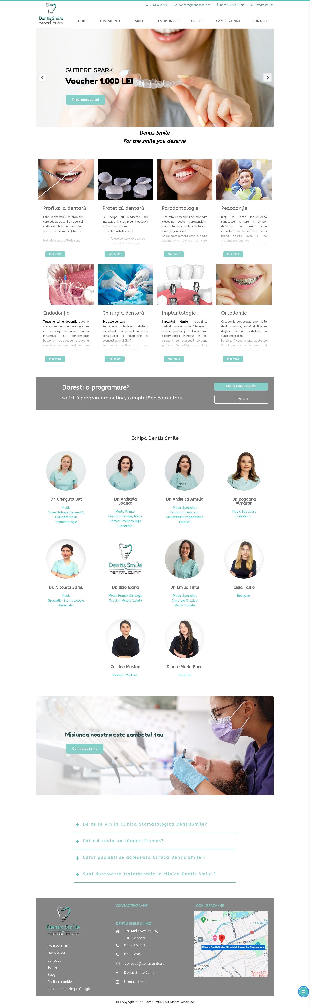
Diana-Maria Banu (185, 667)
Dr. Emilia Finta (184, 588)
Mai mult (55, 254)
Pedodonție (234, 208)
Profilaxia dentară (64, 208)
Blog (51, 974)
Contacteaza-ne (79, 752)
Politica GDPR (58, 946)
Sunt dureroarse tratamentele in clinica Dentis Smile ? (149, 874)
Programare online (241, 386)
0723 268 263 (135, 955)
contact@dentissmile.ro (144, 965)
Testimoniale (167, 21)
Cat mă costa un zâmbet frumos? (123, 841)
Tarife (52, 967)
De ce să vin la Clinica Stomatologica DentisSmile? (145, 824)
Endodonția (56, 313)
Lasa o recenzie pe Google (69, 989)
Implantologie (179, 313)
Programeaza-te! (80, 100)
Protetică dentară (123, 208)
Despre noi (56, 953)
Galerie (197, 21)
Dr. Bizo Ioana (125, 588)
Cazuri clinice (228, 21)
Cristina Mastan (125, 667)
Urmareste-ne (135, 985)
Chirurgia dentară (123, 313)
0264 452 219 (136, 945)
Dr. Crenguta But (66, 499)
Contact (260, 21)
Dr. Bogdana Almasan (244, 501)
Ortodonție (234, 313)
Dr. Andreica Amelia (184, 499)
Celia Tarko (244, 588)
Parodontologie (180, 208)
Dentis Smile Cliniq (139, 975)
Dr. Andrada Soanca (125, 501)
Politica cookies (60, 982)
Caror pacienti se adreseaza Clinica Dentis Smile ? (144, 857)
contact (192, 5)
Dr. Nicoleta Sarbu (66, 588)
